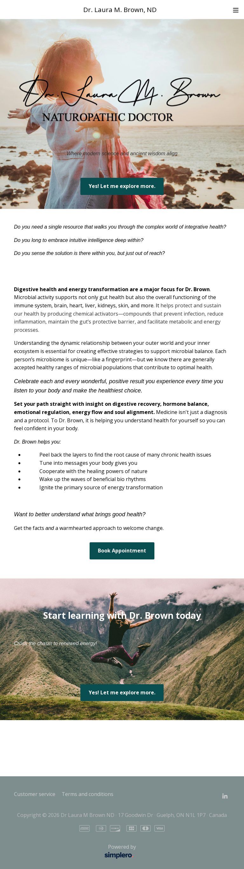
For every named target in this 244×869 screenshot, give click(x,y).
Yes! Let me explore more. (122, 186)
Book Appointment (122, 550)
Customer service (34, 794)
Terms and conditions (87, 794)
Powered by (76, 851)
